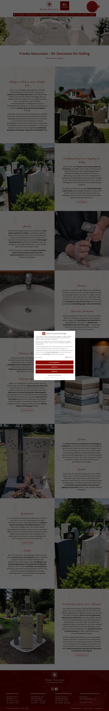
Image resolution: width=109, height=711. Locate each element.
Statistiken (69, 357)
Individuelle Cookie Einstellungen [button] (54, 375)
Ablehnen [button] (55, 371)
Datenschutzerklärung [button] (55, 377)
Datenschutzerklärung (52, 352)
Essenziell (38, 357)
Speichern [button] (54, 367)
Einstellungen (46, 354)
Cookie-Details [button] (46, 377)
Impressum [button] (63, 377)
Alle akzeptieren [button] (54, 362)
